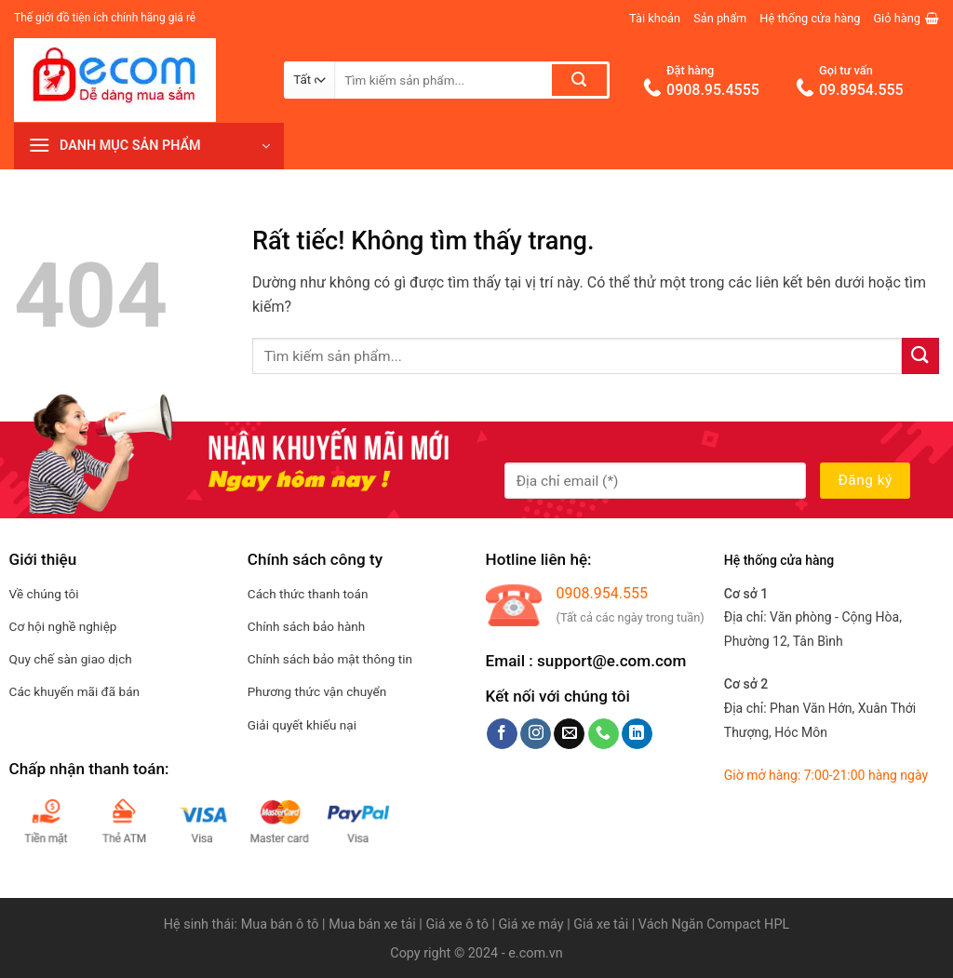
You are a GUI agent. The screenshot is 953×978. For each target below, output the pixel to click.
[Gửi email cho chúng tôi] (569, 734)
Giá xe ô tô (456, 924)
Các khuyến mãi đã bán (74, 691)
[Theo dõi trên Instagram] (535, 734)
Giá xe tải (600, 924)
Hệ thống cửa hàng (809, 18)
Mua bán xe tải (372, 924)
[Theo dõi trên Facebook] (502, 734)
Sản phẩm (719, 18)
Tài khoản (654, 18)
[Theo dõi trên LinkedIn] (637, 734)
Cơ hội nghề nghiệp (63, 626)
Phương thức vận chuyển (317, 691)
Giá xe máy (533, 924)
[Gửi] (579, 80)
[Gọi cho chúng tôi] (603, 734)
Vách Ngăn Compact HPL (713, 924)
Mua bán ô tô (280, 924)
